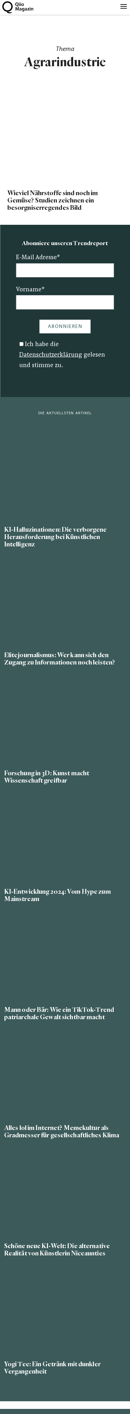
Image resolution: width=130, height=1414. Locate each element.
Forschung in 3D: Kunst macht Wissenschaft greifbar (46, 777)
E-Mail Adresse (38, 258)
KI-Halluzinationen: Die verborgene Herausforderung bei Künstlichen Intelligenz (55, 537)
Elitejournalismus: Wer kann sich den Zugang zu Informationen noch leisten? (59, 659)
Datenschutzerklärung (50, 355)
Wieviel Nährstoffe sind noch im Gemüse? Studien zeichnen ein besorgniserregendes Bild (52, 200)
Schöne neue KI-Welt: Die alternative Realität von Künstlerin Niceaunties (57, 1250)
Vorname (30, 290)
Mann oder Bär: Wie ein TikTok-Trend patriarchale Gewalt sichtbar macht (59, 1013)
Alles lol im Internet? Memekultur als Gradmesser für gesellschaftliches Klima (61, 1132)
